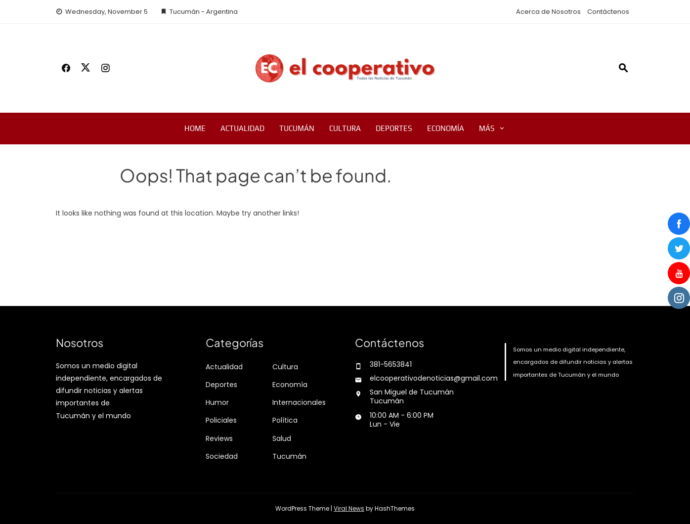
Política (285, 420)
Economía (445, 128)
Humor (217, 402)
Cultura (345, 128)
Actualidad (242, 128)
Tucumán (296, 128)
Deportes (394, 128)
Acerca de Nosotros (548, 11)
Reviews (219, 438)
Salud (281, 438)
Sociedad (222, 456)
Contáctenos (608, 11)
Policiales (221, 420)
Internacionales (299, 402)
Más (487, 128)
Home (195, 128)
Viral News (349, 508)
